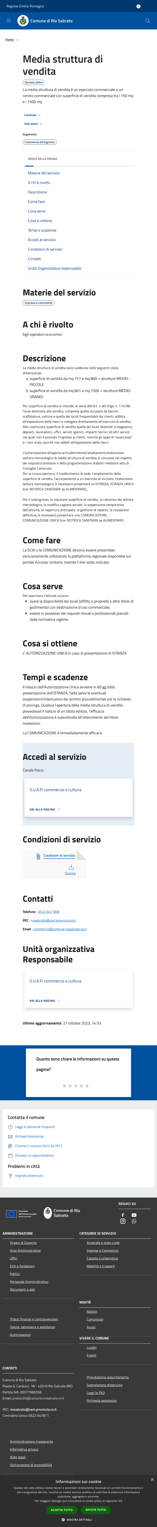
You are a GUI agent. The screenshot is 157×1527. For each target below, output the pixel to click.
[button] (78, 1519)
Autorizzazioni (20, 1334)
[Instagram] (123, 1221)
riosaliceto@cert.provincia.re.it (53, 920)
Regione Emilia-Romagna (25, 6)
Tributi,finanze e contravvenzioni (34, 1319)
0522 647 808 (48, 911)
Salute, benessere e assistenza (32, 1326)
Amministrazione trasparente (31, 1441)
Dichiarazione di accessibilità (31, 1464)
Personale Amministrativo (29, 1281)
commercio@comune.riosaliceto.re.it (60, 929)
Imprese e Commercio (102, 1250)
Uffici (14, 1258)
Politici (15, 1273)
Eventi (91, 1355)
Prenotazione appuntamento (108, 1377)
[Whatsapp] (134, 1221)
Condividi (33, 115)
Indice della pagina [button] (42, 158)
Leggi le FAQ (96, 1392)
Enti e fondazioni (22, 1266)
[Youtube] (134, 1215)
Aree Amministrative (25, 1250)
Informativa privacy (24, 1449)
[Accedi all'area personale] (138, 6)
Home (9, 39)
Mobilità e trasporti (101, 1266)
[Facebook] (123, 1215)
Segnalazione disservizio (104, 1385)
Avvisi (91, 1327)
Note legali (18, 1457)
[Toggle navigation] (8, 20)
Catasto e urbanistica (102, 1258)
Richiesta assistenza (102, 1400)
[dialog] (78, 1501)
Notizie (92, 1311)
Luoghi (92, 1347)
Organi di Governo (23, 1242)
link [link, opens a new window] (120, 1501)
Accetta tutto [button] (62, 1510)
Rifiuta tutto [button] (96, 1510)
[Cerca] (148, 20)
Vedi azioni (34, 123)
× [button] (152, 1480)
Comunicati (95, 1319)
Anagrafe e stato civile (103, 1242)
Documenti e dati (22, 1289)
